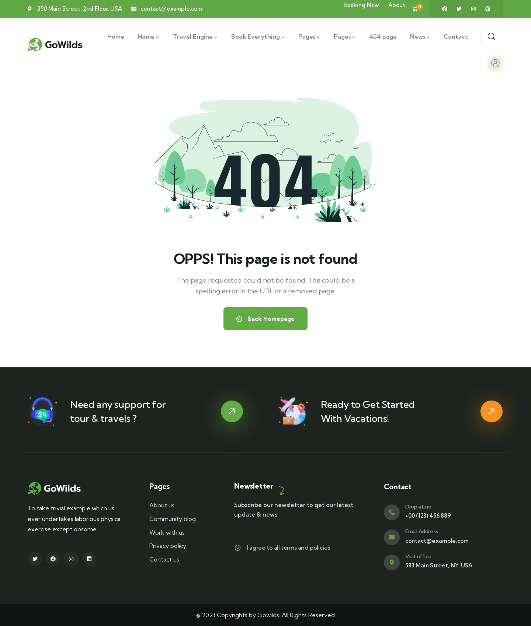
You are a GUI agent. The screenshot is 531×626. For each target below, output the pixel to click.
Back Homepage (265, 318)
